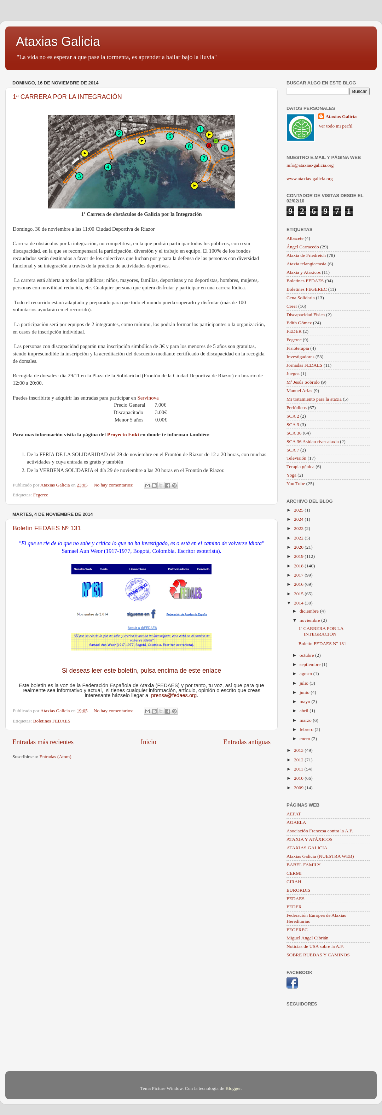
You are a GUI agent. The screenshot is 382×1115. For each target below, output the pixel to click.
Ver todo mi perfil (335, 126)
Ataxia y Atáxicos (303, 272)
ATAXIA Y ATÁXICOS (309, 839)
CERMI (294, 873)
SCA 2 (292, 416)
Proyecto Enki (123, 434)
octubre (307, 655)
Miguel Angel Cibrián (307, 937)
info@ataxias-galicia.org (310, 165)
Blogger (233, 1088)
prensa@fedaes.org (174, 695)
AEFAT (293, 813)
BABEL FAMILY (303, 864)
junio (305, 692)
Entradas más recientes (43, 741)
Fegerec (40, 494)
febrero (307, 729)
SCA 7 (292, 450)
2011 (299, 769)
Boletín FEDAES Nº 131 (47, 528)
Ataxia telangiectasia (306, 263)
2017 (299, 575)
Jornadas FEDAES (304, 365)
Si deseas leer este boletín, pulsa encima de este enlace (141, 670)
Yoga (291, 475)
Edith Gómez (299, 322)
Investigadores (300, 356)
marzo (306, 720)
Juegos (293, 373)
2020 (299, 547)
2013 (299, 750)
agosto (306, 673)
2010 (299, 778)
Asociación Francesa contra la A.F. (319, 830)
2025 (299, 510)
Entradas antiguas (247, 741)
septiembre (311, 664)
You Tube (295, 483)
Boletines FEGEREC (306, 289)
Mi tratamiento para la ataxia (314, 399)
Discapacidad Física (305, 314)
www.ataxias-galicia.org (309, 178)
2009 (299, 787)
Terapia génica (300, 466)
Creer (291, 306)
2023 (299, 528)
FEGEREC (297, 929)
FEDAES (295, 898)
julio (304, 683)
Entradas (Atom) (55, 756)
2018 (299, 565)
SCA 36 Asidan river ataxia (312, 441)
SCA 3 (292, 424)
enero (305, 738)
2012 (299, 759)
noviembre (310, 620)
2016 (299, 584)
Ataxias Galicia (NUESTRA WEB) (320, 856)
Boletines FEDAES (51, 721)
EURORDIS (298, 890)
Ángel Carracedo (302, 246)
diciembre (310, 611)
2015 (299, 593)
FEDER (294, 331)
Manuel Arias (299, 390)
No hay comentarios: (114, 485)
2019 (299, 556)
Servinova (147, 398)
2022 (299, 538)
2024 (299, 519)
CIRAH (293, 881)
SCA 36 (293, 433)
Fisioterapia (297, 348)
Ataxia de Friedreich (306, 255)
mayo (305, 701)
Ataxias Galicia (58, 41)
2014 (299, 603)
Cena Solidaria (300, 297)
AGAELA (296, 822)
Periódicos (296, 407)
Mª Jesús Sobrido (303, 382)
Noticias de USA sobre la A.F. (315, 946)
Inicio (148, 741)
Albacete (294, 238)
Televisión (296, 458)
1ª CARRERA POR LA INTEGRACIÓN (67, 96)
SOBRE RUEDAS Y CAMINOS (318, 954)
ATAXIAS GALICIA (307, 847)
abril (304, 710)
